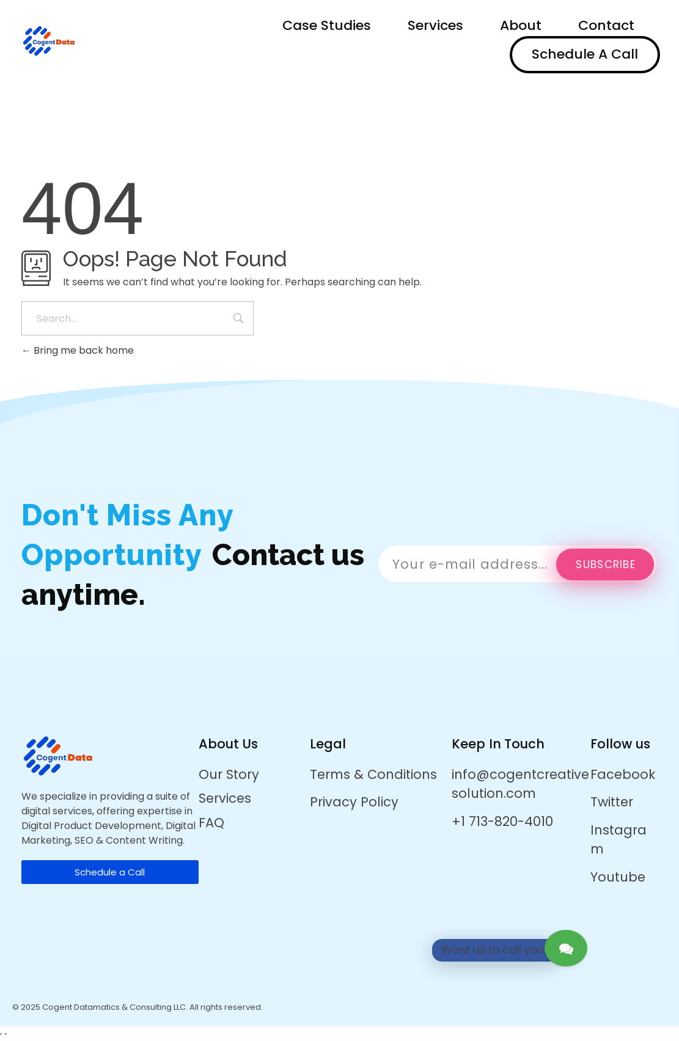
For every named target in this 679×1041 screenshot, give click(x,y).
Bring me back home (77, 350)
